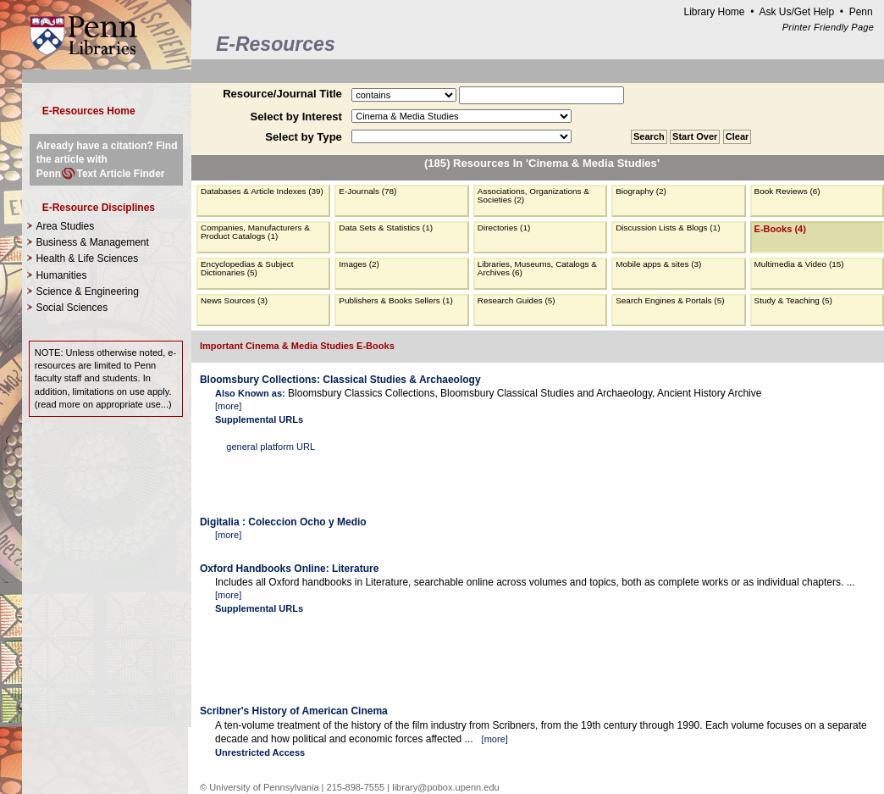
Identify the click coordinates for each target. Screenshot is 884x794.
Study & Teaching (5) (793, 300)
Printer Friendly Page (828, 27)
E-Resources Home (88, 111)
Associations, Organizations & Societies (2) (533, 195)
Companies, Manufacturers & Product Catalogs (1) (255, 232)
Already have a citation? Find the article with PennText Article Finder (107, 159)
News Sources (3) (234, 300)
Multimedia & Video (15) (799, 264)
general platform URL (270, 446)
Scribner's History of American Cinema (294, 711)
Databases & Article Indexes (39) (262, 191)
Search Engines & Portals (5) (670, 300)
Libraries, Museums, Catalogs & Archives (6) (537, 268)
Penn (861, 12)
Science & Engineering (87, 291)
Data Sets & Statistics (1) (386, 227)
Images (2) (359, 264)
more (228, 406)
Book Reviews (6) (787, 191)
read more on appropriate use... (103, 404)
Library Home (713, 12)
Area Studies (65, 226)
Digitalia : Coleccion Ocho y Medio (283, 522)
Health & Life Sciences (87, 258)
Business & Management (92, 242)
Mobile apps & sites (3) (658, 264)
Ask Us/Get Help (796, 12)
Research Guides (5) (516, 300)
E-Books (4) (780, 229)
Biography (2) (641, 191)
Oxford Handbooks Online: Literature (289, 569)
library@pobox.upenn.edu (446, 787)
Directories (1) (504, 227)
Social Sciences (72, 308)
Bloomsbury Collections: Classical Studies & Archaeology (340, 380)
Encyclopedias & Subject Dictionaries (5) (247, 268)
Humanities (61, 275)
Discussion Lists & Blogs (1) (668, 227)
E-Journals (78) (367, 191)
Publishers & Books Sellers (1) (395, 300)
